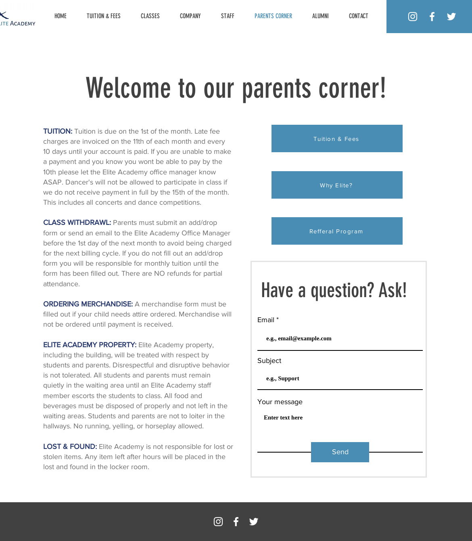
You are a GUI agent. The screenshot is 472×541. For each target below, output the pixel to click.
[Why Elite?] (337, 185)
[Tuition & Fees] (337, 138)
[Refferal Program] (337, 231)
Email (265, 319)
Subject (269, 360)
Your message (280, 401)
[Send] (340, 452)
